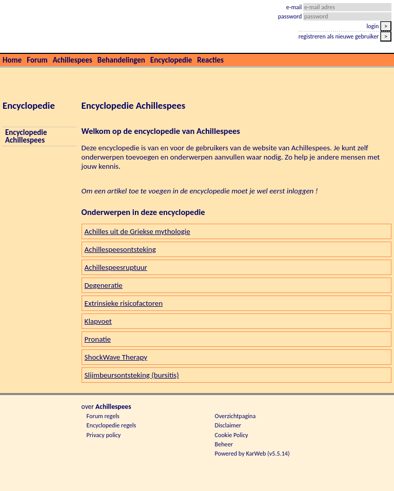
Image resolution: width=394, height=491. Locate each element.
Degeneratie (104, 285)
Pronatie (98, 339)
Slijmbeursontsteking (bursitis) (132, 375)
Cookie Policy (231, 435)
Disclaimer (228, 425)
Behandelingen (121, 60)
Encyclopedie (171, 60)
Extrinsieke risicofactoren (124, 303)
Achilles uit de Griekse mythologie (137, 231)
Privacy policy (104, 435)
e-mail (294, 7)
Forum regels (103, 416)
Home (12, 60)
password (290, 16)
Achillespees (72, 60)
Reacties (210, 60)
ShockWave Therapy (116, 357)
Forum (37, 60)
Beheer (224, 444)
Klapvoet (98, 321)
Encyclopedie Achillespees (26, 136)
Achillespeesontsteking (120, 249)
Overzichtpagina (235, 416)
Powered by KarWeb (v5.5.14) (252, 453)
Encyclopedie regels (111, 425)
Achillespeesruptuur (116, 267)
